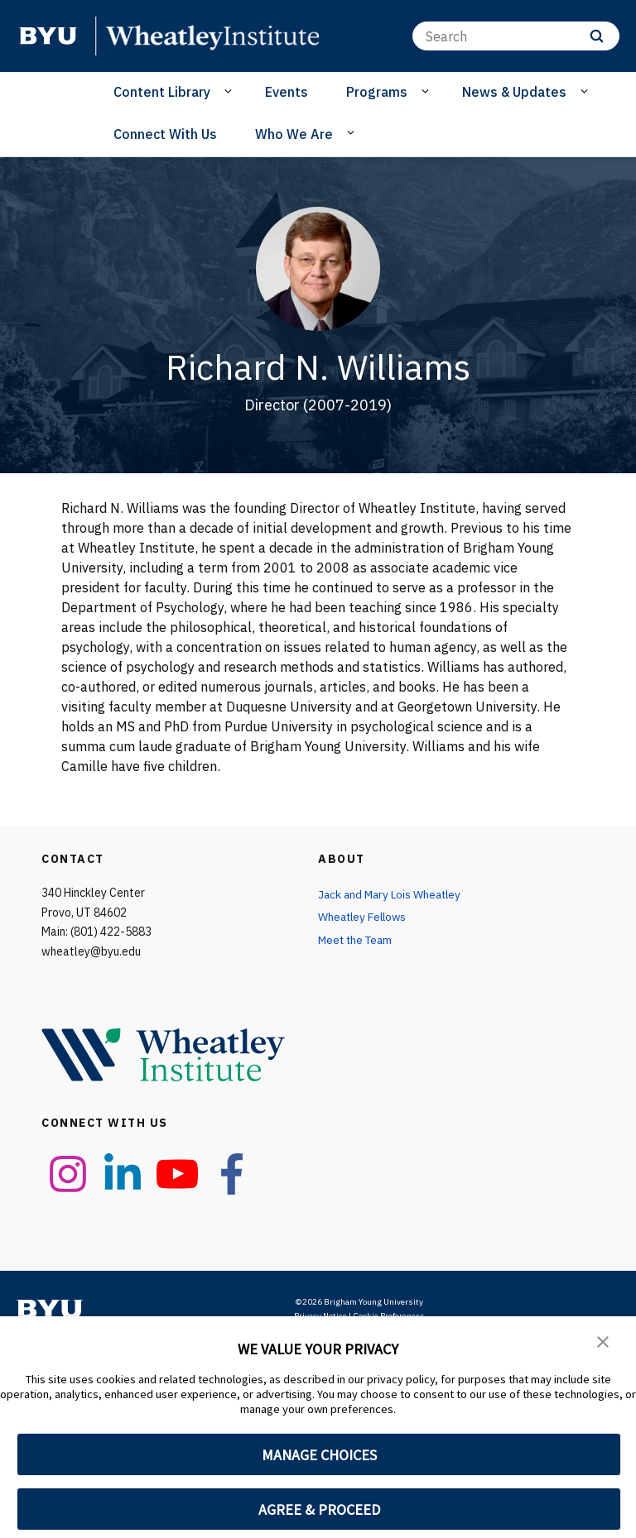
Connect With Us (165, 134)
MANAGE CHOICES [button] (319, 1454)
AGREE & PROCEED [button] (319, 1509)
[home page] (48, 35)
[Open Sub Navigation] (230, 91)
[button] (603, 1340)
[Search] (515, 36)
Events (286, 92)
